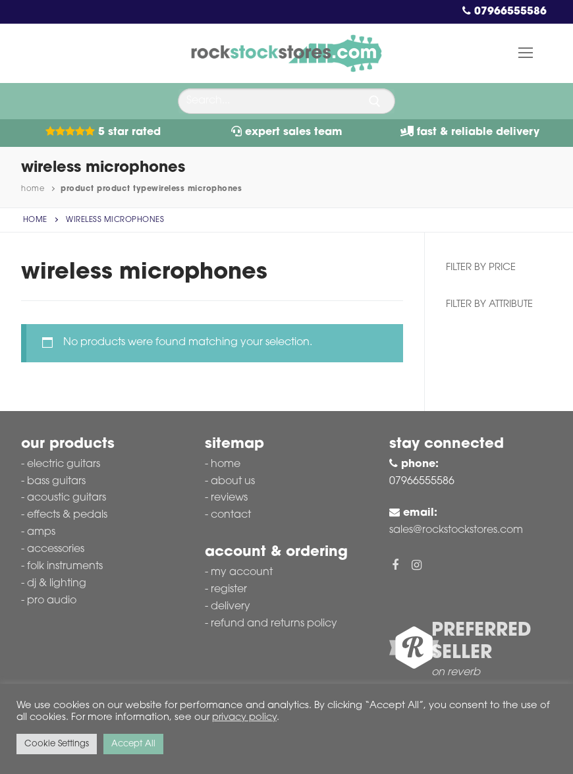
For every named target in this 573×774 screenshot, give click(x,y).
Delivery (230, 606)
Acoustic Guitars (66, 498)
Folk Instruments (65, 566)
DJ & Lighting (56, 583)
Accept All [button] (133, 744)
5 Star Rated (103, 132)
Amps (41, 532)
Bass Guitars (56, 481)
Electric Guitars (63, 464)
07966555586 (504, 12)
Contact (231, 515)
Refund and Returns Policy (274, 624)
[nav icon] (526, 53)
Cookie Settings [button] (56, 744)
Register (229, 589)
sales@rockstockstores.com (456, 530)
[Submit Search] (375, 101)
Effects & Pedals (67, 515)
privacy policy (244, 718)
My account (242, 572)
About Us (233, 481)
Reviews (229, 498)
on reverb (455, 672)
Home (32, 189)
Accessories (55, 549)
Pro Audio (51, 600)
